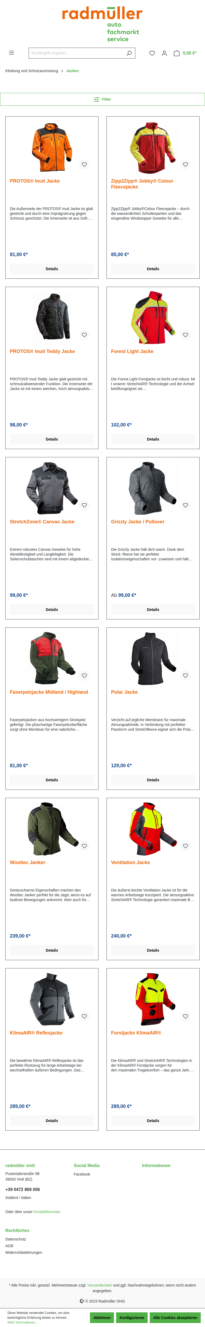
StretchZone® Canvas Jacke (42, 521)
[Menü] (11, 53)
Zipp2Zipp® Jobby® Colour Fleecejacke (142, 184)
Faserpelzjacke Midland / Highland (49, 692)
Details (52, 269)
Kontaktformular (47, 1212)
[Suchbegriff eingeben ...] (76, 53)
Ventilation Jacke (130, 862)
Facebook (82, 1174)
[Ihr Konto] (164, 53)
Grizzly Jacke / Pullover (137, 521)
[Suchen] (129, 53)
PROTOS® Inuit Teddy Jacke (42, 351)
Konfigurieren (132, 1318)
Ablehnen (102, 1318)
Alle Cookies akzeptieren (175, 1318)
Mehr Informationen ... (23, 1322)
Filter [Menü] (102, 98)
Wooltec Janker (27, 862)
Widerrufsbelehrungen (23, 1252)
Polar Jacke (124, 692)
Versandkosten (100, 1285)
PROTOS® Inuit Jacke (35, 181)
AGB (9, 1246)
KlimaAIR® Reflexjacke (36, 1033)
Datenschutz (15, 1239)
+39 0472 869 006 (22, 1189)
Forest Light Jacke (132, 351)
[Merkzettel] (152, 53)
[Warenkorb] (185, 53)
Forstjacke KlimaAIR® (136, 1033)
